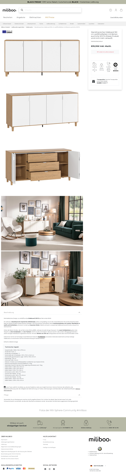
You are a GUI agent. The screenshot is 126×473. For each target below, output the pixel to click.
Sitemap (45, 444)
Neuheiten (7, 17)
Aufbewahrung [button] (51, 23)
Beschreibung (9, 312)
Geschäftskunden (116, 17)
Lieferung (3, 444)
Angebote (21, 17)
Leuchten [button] (91, 23)
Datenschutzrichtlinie (7, 449)
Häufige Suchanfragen (49, 447)
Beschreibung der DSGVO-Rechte (11, 454)
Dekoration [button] (101, 23)
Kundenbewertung (48, 442)
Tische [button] (41, 23)
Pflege (6, 395)
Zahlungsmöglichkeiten (7, 442)
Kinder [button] (72, 23)
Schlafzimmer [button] (62, 23)
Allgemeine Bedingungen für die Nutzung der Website (16, 451)
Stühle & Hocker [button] (19, 23)
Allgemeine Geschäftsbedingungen (11, 446)
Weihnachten (35, 17)
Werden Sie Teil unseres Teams (9, 458)
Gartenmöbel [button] (81, 23)
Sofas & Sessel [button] (7, 23)
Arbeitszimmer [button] (31, 23)
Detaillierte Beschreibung (97, 41)
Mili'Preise (49, 17)
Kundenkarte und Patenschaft (9, 456)
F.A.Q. (44, 439)
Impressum (4, 439)
